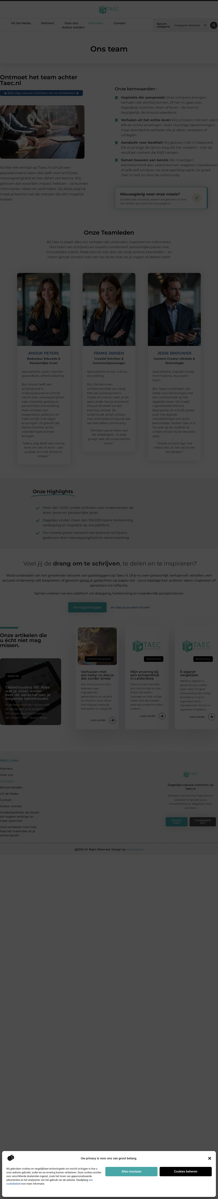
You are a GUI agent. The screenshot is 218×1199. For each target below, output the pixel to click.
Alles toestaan (131, 1171)
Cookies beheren (185, 1171)
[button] (210, 1158)
